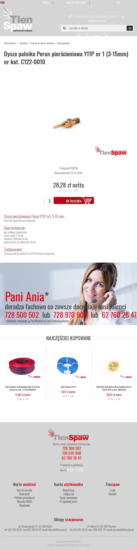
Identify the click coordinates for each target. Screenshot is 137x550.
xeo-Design (85, 545)
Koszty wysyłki (24, 490)
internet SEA (69, 545)
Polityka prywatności (24, 498)
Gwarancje (24, 494)
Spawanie (23, 43)
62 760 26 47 (112, 16)
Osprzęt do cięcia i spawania (42, 43)
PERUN (74, 168)
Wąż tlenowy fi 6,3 (68, 386)
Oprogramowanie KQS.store (68, 541)
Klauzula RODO (24, 501)
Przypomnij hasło (68, 501)
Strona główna (10, 43)
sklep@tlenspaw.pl (97, 21)
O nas (112, 490)
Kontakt (112, 494)
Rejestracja (68, 490)
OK (130, 28)
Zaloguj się (68, 494)
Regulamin (24, 505)
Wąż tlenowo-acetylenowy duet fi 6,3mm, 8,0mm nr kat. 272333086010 (22, 388)
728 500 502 (79, 16)
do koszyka (73, 201)
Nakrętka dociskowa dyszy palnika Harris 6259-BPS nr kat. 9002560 (114, 388)
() (97, 36)
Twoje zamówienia (68, 498)
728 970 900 (95, 16)
